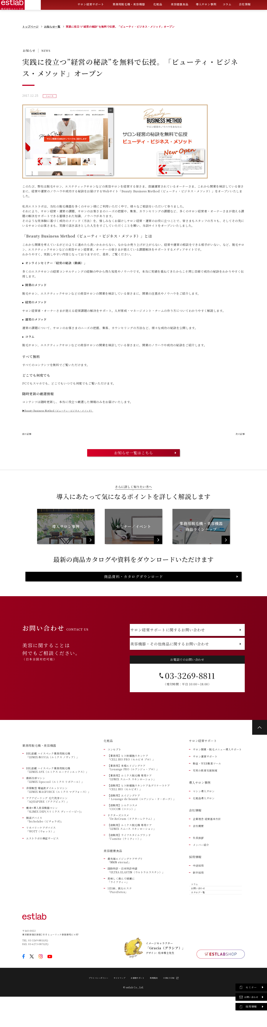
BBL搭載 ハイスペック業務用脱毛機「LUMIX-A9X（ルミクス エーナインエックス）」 (57, 794)
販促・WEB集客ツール (207, 787)
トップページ (30, 26)
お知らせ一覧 (52, 26)
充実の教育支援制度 (205, 794)
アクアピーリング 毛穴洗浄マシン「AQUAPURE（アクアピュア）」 (47, 823)
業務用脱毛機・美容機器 (129, 14)
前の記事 (28, 434)
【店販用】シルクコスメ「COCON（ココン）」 (122, 831)
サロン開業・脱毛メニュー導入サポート (217, 773)
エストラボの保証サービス (42, 862)
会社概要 (198, 850)
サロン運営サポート (205, 780)
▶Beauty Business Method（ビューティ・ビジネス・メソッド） (69, 410)
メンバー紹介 (201, 869)
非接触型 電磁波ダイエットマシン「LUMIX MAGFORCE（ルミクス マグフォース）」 (58, 813)
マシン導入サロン (204, 815)
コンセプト (114, 773)
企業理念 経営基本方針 (207, 843)
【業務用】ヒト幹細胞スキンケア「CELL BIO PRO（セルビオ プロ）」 (131, 781)
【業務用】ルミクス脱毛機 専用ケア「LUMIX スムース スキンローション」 (132, 801)
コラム (227, 14)
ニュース (50, 95)
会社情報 (245, 14)
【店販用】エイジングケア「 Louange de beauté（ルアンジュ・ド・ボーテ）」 (142, 821)
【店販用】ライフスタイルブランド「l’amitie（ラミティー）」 (129, 860)
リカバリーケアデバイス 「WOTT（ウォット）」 (41, 853)
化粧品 (157, 14)
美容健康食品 (179, 14)
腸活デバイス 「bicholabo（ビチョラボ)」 (44, 843)
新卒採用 (198, 896)
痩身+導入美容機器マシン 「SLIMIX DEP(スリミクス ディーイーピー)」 (54, 833)
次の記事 (238, 434)
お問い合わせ (198, 917)
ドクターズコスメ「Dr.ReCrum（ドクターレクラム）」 (132, 841)
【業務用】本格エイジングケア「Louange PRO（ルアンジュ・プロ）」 (133, 791)
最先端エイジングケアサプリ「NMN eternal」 (125, 884)
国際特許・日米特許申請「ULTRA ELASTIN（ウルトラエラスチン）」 (136, 894)
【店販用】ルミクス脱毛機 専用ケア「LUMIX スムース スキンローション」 (132, 850)
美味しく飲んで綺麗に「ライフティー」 (121, 904)
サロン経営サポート (91, 14)
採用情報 (195, 881)
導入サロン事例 (206, 14)
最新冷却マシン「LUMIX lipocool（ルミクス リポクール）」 (55, 803)
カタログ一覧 (198, 925)
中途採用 (198, 889)
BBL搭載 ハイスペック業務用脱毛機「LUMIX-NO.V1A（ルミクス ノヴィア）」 (52, 779)
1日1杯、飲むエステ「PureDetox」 (120, 914)
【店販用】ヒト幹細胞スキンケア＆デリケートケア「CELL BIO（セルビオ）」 (139, 811)
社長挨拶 (198, 861)
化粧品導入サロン (204, 822)
